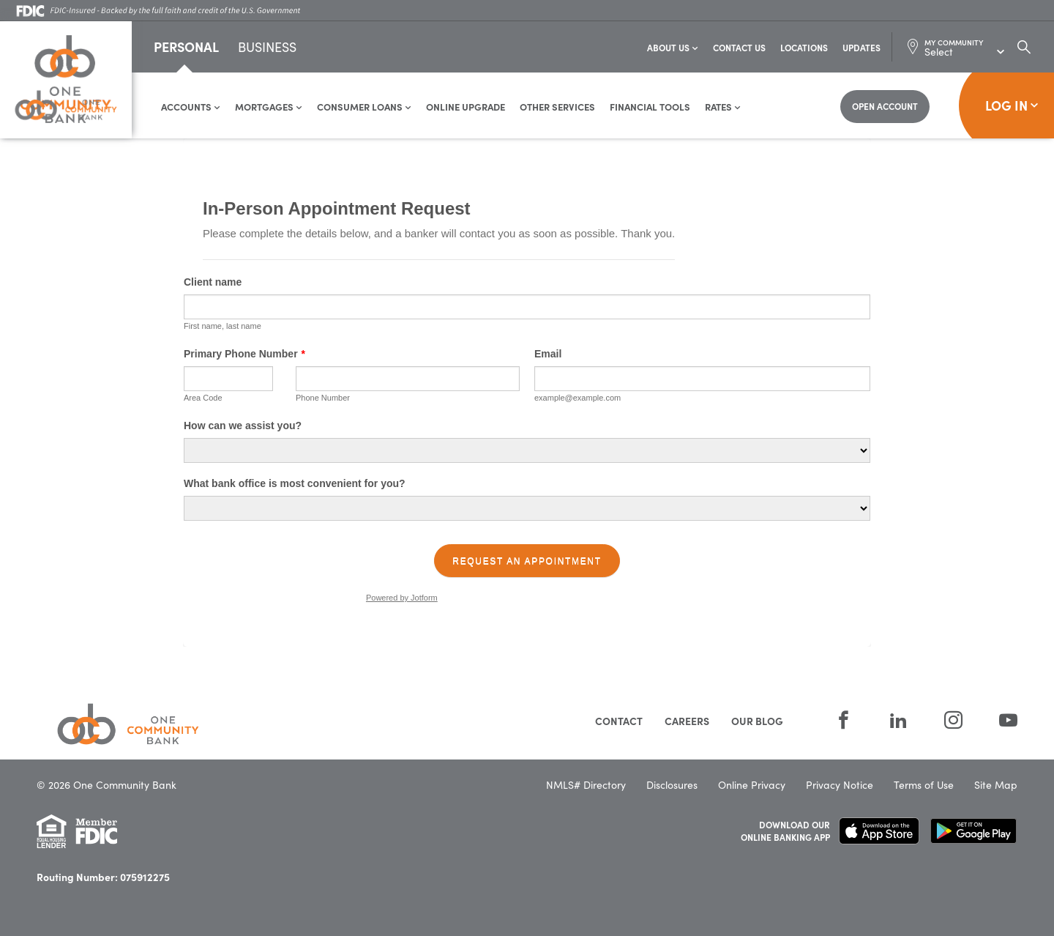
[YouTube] (999, 719)
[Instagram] (953, 719)
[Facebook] (843, 719)
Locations (804, 47)
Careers (687, 720)
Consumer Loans (364, 107)
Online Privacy (751, 785)
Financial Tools (650, 107)
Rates (723, 107)
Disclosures (672, 785)
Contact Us (739, 47)
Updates (861, 47)
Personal (186, 46)
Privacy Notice (839, 785)
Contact (619, 720)
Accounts (190, 107)
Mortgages (268, 107)
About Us (672, 47)
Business (267, 48)
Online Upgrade (465, 107)
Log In (1012, 105)
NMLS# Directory (586, 785)
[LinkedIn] (898, 719)
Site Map (995, 785)
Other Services (557, 107)
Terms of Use (924, 785)
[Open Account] (885, 106)
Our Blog (757, 720)
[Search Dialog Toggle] (1024, 47)
